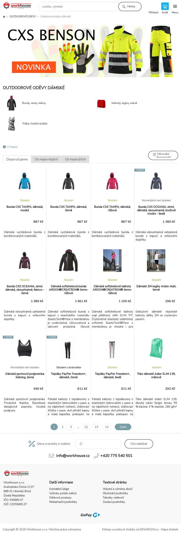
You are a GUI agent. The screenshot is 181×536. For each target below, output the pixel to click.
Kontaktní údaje (59, 489)
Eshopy (106, 529)
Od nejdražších (75, 159)
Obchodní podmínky (115, 493)
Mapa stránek (169, 529)
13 (96, 427)
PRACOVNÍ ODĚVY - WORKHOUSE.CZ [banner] (19, 5)
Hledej (131, 6)
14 (107, 427)
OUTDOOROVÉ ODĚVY (23, 16)
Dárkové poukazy (60, 497)
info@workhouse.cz (72, 455)
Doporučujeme (17, 159)
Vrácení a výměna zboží (117, 489)
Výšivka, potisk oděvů (62, 493)
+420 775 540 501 (116, 455)
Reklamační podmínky (63, 502)
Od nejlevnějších (46, 159)
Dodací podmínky (114, 502)
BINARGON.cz (149, 529)
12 (86, 427)
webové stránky (124, 529)
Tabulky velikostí (113, 497)
